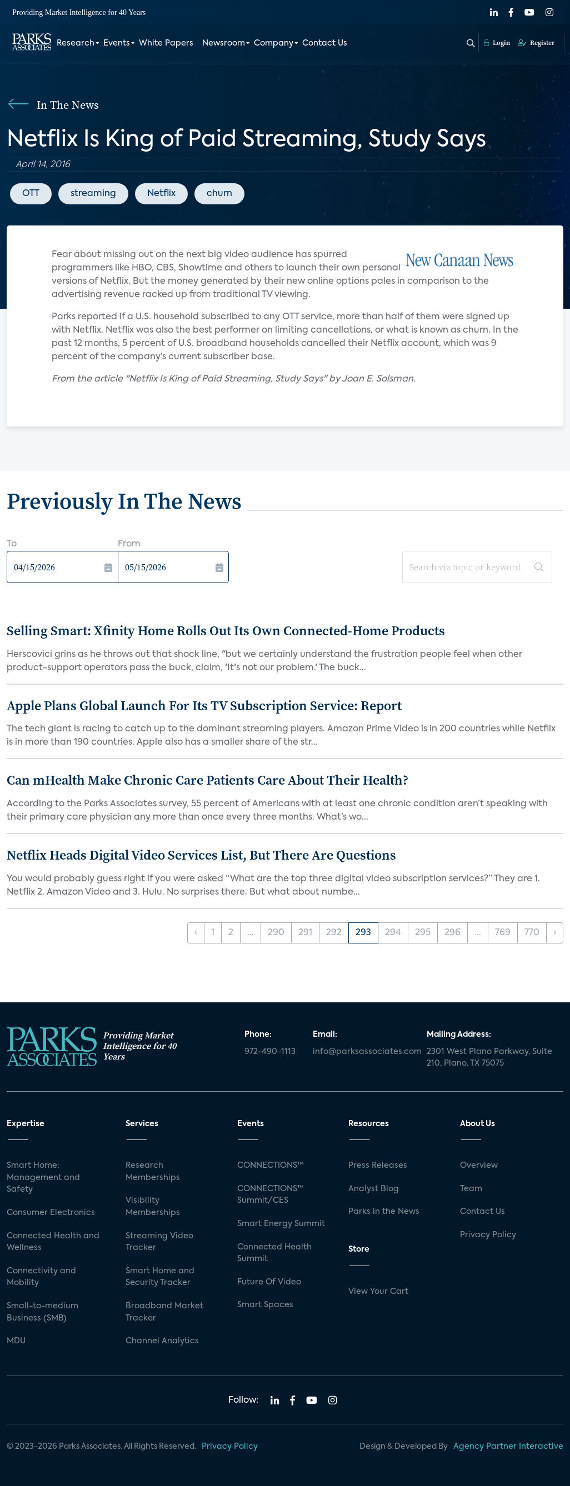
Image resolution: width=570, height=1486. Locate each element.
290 (276, 932)
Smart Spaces (265, 1305)
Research (75, 43)
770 (531, 932)
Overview (479, 1165)
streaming (93, 193)
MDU (16, 1341)
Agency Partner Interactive (508, 1446)
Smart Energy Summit (281, 1224)
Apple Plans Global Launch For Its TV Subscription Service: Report (204, 705)
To (12, 544)
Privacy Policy (488, 1235)
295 (423, 932)
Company (273, 43)
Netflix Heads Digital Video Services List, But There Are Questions (201, 855)
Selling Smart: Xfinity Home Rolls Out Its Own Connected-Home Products (226, 630)
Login (497, 42)
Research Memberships (153, 1172)
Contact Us (324, 43)
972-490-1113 (270, 1052)
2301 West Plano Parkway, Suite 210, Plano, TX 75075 (489, 1058)
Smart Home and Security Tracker (160, 1277)
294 (393, 932)
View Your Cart (378, 1292)
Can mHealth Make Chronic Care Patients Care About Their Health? (207, 780)
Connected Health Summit (274, 1253)
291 (305, 932)
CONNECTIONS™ (270, 1165)
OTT (30, 193)
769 (503, 932)
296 (452, 932)
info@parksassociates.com (363, 1052)
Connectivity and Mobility (41, 1277)
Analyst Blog (373, 1189)
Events (116, 43)
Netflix (161, 193)
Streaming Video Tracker (159, 1242)
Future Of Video (269, 1282)
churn (219, 193)
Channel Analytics (162, 1341)
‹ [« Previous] (195, 932)
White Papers (166, 43)
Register (536, 42)
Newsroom (223, 43)
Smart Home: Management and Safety (43, 1177)
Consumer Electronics (51, 1213)
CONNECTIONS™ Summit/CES (270, 1195)
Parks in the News (383, 1212)
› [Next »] (554, 932)
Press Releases (377, 1165)
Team (471, 1189)
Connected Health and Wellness (53, 1242)
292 (334, 932)
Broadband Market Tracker (164, 1312)
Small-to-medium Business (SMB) (42, 1312)
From (129, 544)
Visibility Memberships (153, 1207)
